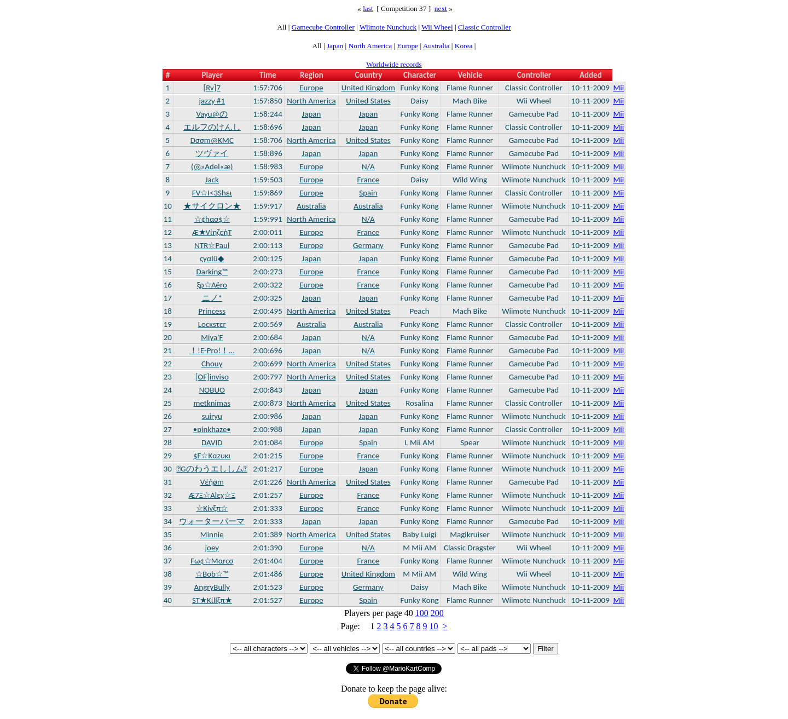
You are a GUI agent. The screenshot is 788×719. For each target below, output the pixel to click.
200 (437, 613)
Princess (211, 311)
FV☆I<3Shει (212, 193)
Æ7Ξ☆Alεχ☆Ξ (212, 495)
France (368, 180)
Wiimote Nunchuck (388, 27)
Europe (408, 46)
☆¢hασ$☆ (212, 219)
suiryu (212, 416)
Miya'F (212, 337)
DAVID (212, 442)
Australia (436, 46)
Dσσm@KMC (212, 140)
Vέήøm (212, 482)
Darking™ (212, 272)
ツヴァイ (211, 153)
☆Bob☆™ (212, 574)
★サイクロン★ (212, 206)
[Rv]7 (212, 88)
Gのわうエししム (211, 469)
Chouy (211, 364)
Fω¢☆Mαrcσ (211, 561)
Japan (335, 46)
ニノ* (212, 298)
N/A (368, 166)
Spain (368, 193)
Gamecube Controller (323, 27)
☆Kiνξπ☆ (212, 508)
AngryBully (212, 587)
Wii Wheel (437, 27)
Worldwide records (393, 64)
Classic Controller (484, 27)
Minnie (212, 534)
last (368, 8)
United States (368, 101)
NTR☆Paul (211, 245)
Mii (618, 88)
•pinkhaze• (212, 429)
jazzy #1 (212, 101)
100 (421, 613)
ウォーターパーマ (212, 521)
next (440, 8)
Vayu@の (212, 114)
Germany (368, 245)
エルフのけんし (212, 127)
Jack (212, 180)
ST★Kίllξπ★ (212, 600)
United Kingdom (368, 88)
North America (370, 46)
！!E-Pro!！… (212, 350)
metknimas (212, 403)
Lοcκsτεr (212, 324)
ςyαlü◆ (212, 258)
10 (433, 626)
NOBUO (212, 390)
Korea (464, 46)
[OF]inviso (212, 377)
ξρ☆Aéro (212, 285)
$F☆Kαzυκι (212, 456)
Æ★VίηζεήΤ (211, 232)
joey (212, 548)
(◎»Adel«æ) (212, 166)
